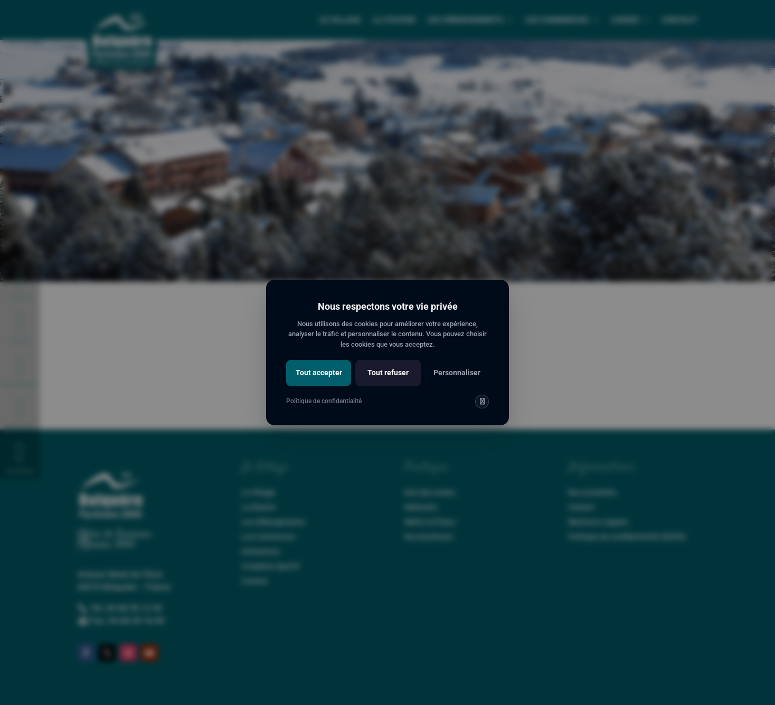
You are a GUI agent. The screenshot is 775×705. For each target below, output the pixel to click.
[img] (482, 401)
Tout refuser (388, 372)
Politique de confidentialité (324, 401)
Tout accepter (319, 372)
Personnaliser (456, 372)
